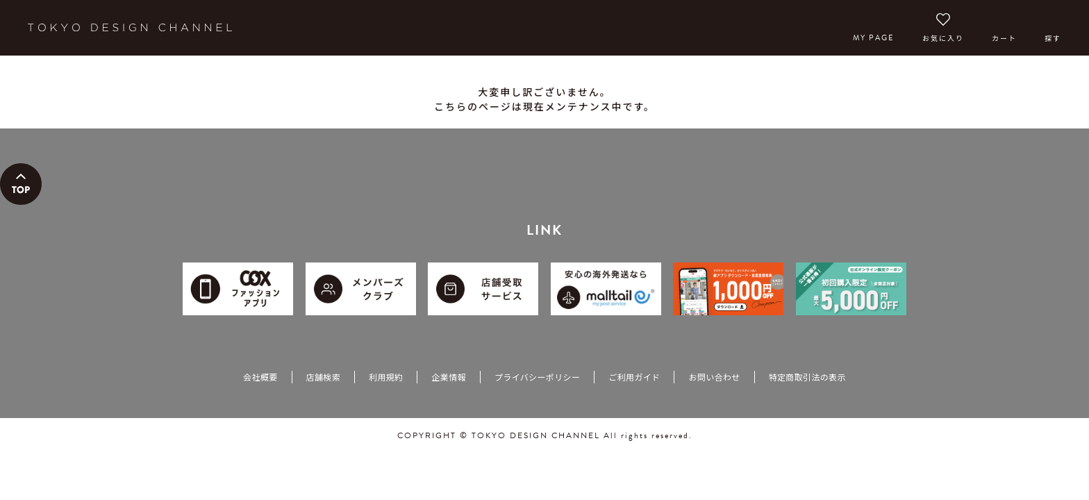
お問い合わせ (714, 377)
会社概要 (260, 377)
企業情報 (448, 377)
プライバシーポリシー (537, 377)
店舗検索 (323, 377)
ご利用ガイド (634, 377)
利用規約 (386, 377)
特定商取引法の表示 (807, 377)
